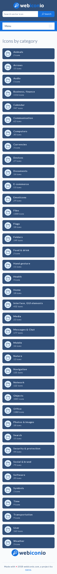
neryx (28, 569)
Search (46, 14)
